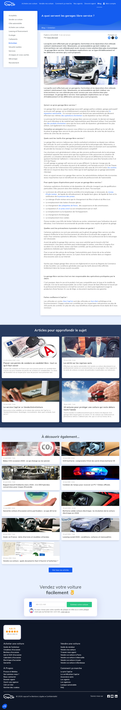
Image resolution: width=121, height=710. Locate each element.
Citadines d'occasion (11, 650)
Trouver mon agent (68, 652)
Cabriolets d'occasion (12, 657)
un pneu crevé (64, 208)
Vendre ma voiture (46, 3)
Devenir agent (90, 3)
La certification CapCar (70, 674)
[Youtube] (111, 696)
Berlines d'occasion (11, 652)
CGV (5, 685)
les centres (112, 167)
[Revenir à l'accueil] (10, 4)
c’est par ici (65, 612)
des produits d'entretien (56, 123)
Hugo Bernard (52, 37)
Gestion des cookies (11, 687)
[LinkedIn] (115, 696)
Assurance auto (67, 677)
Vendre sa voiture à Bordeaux (73, 663)
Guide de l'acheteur (11, 647)
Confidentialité (51, 696)
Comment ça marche (63, 3)
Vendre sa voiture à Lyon (71, 660)
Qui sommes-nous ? (11, 674)
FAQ (62, 687)
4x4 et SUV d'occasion (12, 655)
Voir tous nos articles (60, 570)
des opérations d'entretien (71, 115)
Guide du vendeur (68, 647)
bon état (94, 301)
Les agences (66, 682)
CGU (11, 685)
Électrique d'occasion (12, 660)
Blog (99, 3)
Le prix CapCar (67, 672)
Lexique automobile (68, 685)
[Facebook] (108, 696)
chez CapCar (68, 301)
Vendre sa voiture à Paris (71, 655)
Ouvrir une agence (10, 682)
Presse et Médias (10, 672)
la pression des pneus (66, 196)
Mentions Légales (38, 696)
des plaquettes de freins (68, 205)
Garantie (7, 663)
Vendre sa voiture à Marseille (72, 657)
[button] (4, 706)
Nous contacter (9, 677)
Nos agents (78, 3)
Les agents (65, 679)
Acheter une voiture (29, 3)
